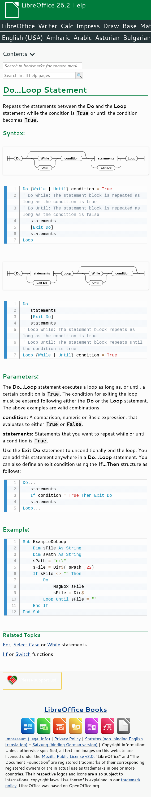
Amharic (58, 37)
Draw (111, 25)
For (6, 642)
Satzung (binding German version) (65, 742)
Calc (67, 25)
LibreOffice (18, 25)
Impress (88, 25)
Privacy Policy (67, 737)
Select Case (26, 642)
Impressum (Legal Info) (27, 737)
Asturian (107, 37)
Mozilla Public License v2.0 (68, 754)
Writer (47, 25)
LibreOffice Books (75, 707)
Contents (15, 54)
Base (129, 25)
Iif (5, 651)
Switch (23, 651)
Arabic (82, 37)
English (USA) (22, 37)
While (53, 642)
